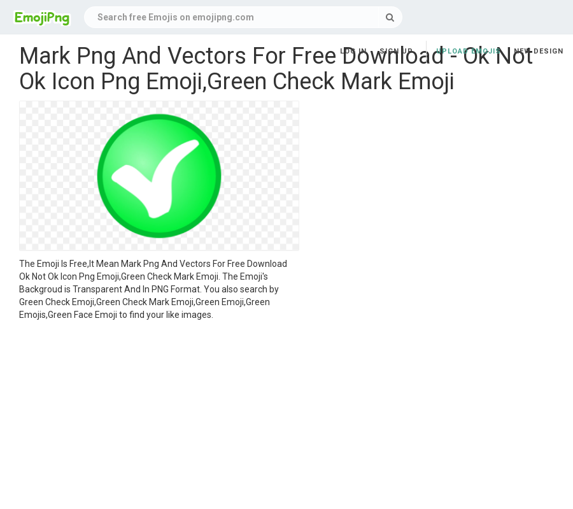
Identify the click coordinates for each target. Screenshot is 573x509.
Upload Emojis (468, 51)
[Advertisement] (159, 416)
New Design (538, 51)
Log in (353, 51)
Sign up (396, 51)
